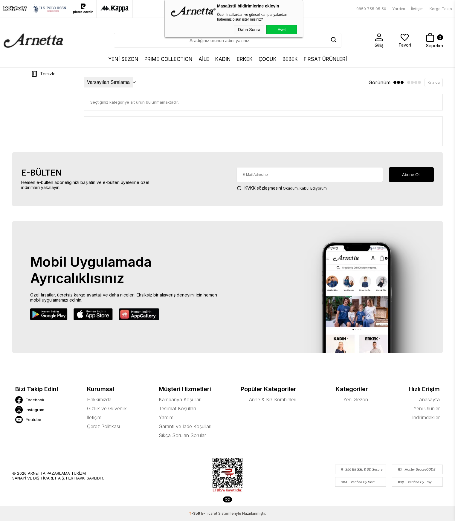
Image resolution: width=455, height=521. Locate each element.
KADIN (223, 59)
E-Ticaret (209, 513)
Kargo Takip (441, 8)
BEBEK (290, 59)
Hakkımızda (99, 399)
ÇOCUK (268, 59)
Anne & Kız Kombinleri (272, 399)
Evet (281, 29)
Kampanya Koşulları (180, 399)
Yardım (398, 8)
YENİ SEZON (123, 59)
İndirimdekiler (426, 417)
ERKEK (245, 59)
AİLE (204, 59)
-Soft (195, 513)
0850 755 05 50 (371, 8)
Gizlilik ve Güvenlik (107, 408)
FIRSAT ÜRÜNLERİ (325, 59)
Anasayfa (429, 399)
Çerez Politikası (103, 426)
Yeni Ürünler (426, 408)
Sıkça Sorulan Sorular (182, 435)
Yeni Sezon (355, 399)
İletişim (417, 8)
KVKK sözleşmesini (263, 187)
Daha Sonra (249, 29)
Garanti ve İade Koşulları (185, 426)
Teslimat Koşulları (177, 408)
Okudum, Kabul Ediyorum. (282, 188)
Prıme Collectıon (168, 59)
